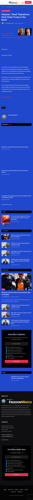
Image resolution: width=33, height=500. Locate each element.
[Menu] (2, 2)
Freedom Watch (10, 23)
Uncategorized (6, 10)
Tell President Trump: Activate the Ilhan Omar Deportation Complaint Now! (20, 261)
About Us (10, 489)
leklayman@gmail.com (8, 434)
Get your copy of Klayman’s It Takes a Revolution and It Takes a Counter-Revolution (21, 217)
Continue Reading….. (7, 97)
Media (16, 489)
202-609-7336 (5, 439)
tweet (3, 107)
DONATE (28, 2)
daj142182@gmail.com (8, 436)
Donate (20, 491)
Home (5, 489)
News (3, 289)
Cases (21, 489)
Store (26, 489)
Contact (13, 491)
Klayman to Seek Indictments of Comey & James (15, 147)
